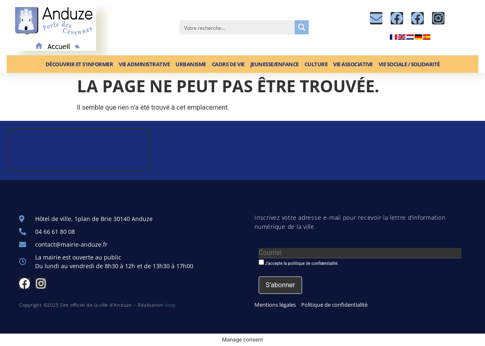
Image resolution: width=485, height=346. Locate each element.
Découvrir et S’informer (79, 64)
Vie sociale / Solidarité (409, 64)
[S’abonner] (280, 285)
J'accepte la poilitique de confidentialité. (299, 263)
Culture (316, 64)
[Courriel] (360, 253)
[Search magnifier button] (302, 27)
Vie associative (353, 64)
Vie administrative (144, 64)
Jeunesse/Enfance (274, 64)
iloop (170, 305)
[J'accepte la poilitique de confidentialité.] (261, 262)
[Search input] (237, 27)
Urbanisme (190, 64)
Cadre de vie (228, 64)
